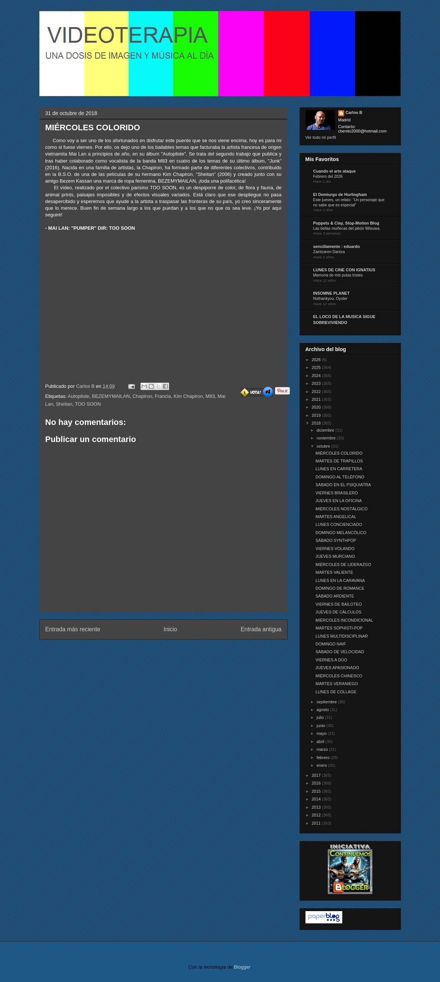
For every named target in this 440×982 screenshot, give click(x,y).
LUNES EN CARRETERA (339, 469)
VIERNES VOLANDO (335, 548)
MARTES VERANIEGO (337, 683)
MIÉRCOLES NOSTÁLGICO (342, 509)
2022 (317, 391)
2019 (317, 415)
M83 (210, 396)
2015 (317, 791)
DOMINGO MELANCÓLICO (341, 532)
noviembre (327, 438)
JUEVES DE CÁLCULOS (338, 612)
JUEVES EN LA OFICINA (339, 500)
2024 (317, 375)
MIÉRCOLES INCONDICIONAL (344, 620)
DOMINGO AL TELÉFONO (340, 477)
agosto (323, 709)
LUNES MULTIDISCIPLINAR (342, 636)
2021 (317, 399)
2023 (317, 383)
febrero (324, 757)
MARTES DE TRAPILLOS (339, 461)
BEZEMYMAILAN (111, 396)
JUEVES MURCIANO (335, 556)
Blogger (242, 967)
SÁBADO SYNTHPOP (336, 540)
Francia (163, 396)
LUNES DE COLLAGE (336, 692)
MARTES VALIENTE (334, 572)
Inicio (170, 629)
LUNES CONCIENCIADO (339, 524)
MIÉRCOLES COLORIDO (339, 453)
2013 (317, 807)
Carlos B (86, 386)
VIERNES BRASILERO (337, 493)
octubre (324, 446)
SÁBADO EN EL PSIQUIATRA (343, 484)
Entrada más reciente (72, 629)
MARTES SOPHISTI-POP (339, 628)
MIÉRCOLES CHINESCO (339, 676)
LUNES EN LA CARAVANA (340, 580)
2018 (317, 423)
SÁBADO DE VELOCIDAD (340, 651)
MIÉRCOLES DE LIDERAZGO (343, 564)
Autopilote (78, 396)
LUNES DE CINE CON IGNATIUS (344, 270)
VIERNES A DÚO (331, 660)
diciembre (326, 430)
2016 (317, 783)
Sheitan (64, 404)
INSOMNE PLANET (331, 293)
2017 (317, 775)
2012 (317, 815)
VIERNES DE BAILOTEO (339, 604)
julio (321, 717)
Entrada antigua (260, 629)
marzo (323, 749)
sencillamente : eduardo (336, 246)
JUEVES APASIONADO (337, 667)
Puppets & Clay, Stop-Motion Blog (346, 223)
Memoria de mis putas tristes (338, 275)
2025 (317, 367)
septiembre (327, 702)
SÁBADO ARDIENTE (335, 596)
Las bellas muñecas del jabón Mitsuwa (346, 228)
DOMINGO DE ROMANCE (340, 588)
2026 (317, 359)
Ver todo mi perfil (320, 137)
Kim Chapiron (188, 396)
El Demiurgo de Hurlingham (340, 194)
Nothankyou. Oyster (330, 299)
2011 (317, 823)
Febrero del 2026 (328, 176)
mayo (322, 733)
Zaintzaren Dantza (329, 252)
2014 (317, 799)
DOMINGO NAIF (331, 644)
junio (321, 725)
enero (322, 765)
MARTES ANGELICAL (336, 516)
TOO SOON (88, 404)
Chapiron (142, 396)
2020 (317, 407)
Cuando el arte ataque (334, 171)
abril (321, 741)
